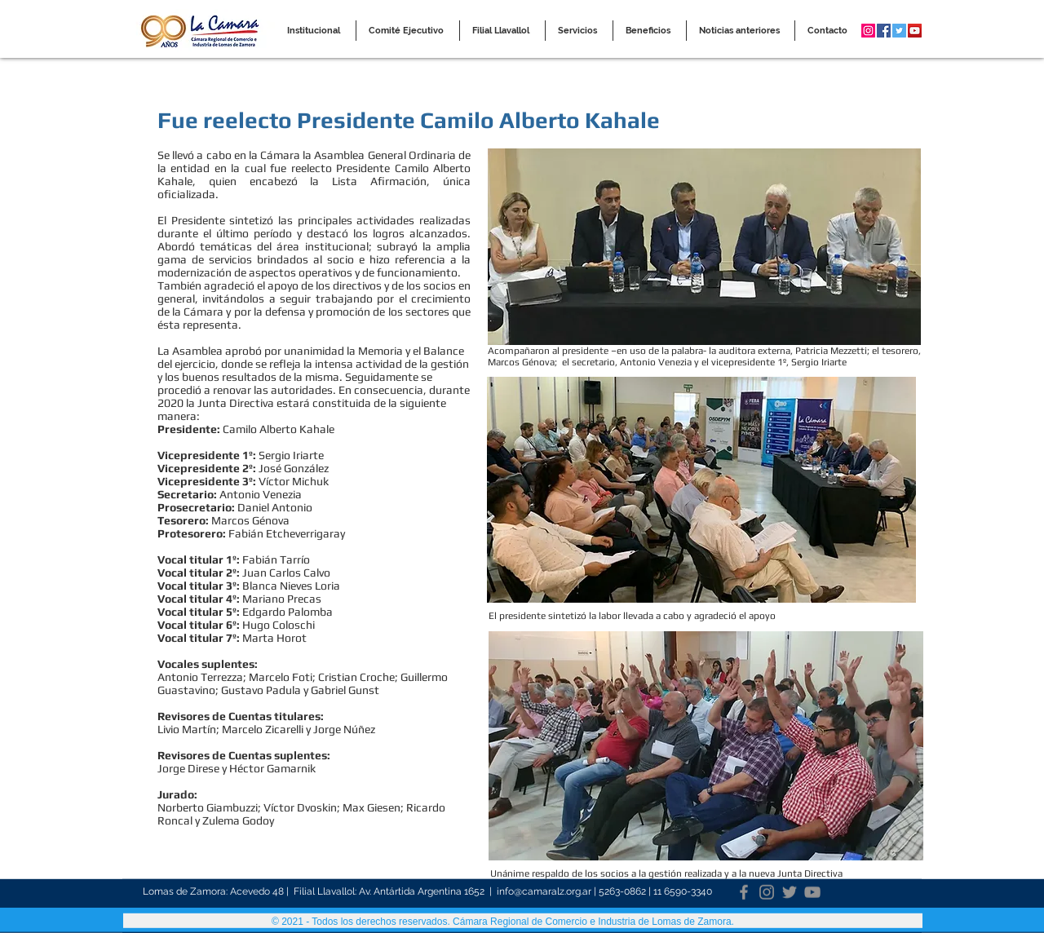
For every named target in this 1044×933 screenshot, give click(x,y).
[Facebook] (744, 891)
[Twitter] (789, 891)
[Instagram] (766, 891)
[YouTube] (812, 891)
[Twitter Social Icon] (899, 31)
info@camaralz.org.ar (544, 890)
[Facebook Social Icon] (884, 31)
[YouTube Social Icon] (915, 31)
